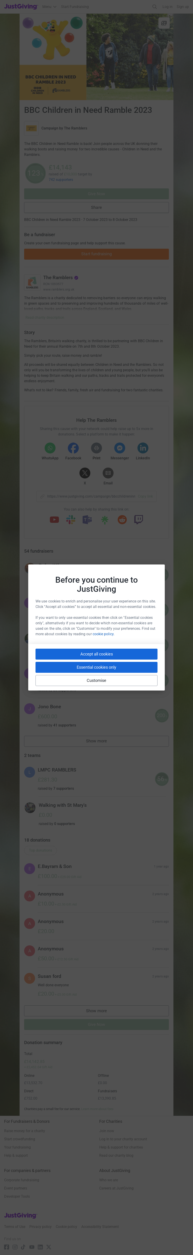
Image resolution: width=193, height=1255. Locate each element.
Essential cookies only (96, 667)
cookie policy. (103, 634)
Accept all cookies (96, 654)
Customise (97, 680)
